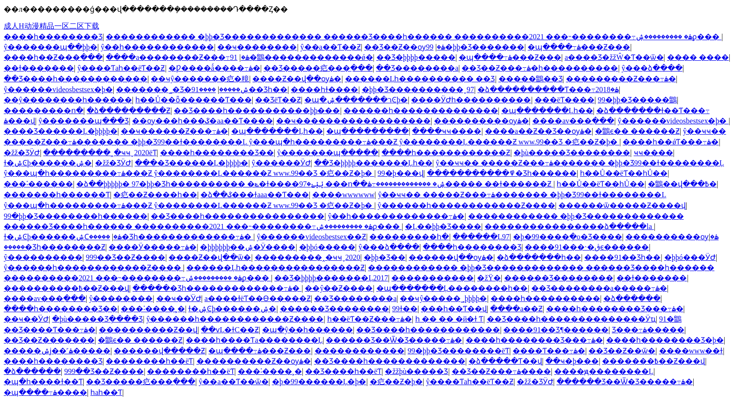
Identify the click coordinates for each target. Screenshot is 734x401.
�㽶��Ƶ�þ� (396, 382)
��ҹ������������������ (353, 121)
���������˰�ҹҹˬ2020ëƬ (99, 153)
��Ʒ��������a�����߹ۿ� (599, 288)
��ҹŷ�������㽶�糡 (200, 79)
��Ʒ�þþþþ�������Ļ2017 (331, 278)
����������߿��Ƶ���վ (66, 288)
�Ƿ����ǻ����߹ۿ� (214, 68)
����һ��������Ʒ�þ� (665, 340)
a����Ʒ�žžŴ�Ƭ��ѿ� (614, 57)
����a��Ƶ (516, 309)
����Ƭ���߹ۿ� (549, 351)
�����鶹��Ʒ (531, 79)
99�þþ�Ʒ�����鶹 (637, 100)
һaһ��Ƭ (106, 392)
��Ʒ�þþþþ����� (415, 57)
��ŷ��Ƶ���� (339, 288)
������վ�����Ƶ (159, 351)
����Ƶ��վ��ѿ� (210, 257)
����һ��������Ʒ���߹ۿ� (614, 309)
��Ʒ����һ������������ (75, 79)
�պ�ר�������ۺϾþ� (356, 100)
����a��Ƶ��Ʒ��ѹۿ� (538, 131)
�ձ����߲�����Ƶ (128, 111)
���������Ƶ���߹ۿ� (621, 79)
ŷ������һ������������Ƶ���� (466, 205)
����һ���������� (545, 298)
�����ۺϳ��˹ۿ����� (57, 351)
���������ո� (43, 111)
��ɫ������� (39, 68)
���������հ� (409, 237)
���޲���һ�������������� (421, 111)
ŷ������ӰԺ (281, 163)
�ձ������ (632, 298)
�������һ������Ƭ (57, 195)
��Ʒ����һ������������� (389, 361)
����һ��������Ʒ (53, 37)
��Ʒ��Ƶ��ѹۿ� (404, 47)
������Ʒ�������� (558, 278)
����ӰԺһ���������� (471, 100)
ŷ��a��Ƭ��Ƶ (331, 47)
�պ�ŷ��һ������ (307, 330)
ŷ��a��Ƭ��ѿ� (233, 382)
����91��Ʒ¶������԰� (555, 330)
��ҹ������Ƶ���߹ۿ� (174, 131)
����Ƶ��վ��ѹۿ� (296, 79)
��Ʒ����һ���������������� (237, 216)
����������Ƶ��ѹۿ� (254, 361)
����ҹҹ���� (446, 131)
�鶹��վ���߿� (682, 184)
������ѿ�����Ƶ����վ (622, 205)
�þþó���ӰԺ (690, 257)
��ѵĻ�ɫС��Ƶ (229, 330)
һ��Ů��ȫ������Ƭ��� (193, 100)
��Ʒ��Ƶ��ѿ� (621, 351)
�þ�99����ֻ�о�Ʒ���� (567, 237)
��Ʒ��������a (417, 68)
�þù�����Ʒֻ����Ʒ (97, 319)
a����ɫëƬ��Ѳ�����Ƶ (258, 298)
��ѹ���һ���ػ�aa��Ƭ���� (202, 121)
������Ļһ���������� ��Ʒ (420, 79)
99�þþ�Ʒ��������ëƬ (458, 351)
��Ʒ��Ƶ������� (49, 340)
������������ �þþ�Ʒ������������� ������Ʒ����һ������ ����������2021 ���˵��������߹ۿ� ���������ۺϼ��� (413, 37)
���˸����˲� (153, 309)
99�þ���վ (401, 173)
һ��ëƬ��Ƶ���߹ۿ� (369, 319)
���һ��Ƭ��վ (454, 309)
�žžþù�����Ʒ (416, 371)
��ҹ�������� (257, 47)
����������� (432, 278)
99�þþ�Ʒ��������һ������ (75, 216)
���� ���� (698, 57)
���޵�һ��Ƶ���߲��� (53, 57)
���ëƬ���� (565, 100)
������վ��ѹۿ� (451, 257)
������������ (359, 351)
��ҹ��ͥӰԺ (178, 298)
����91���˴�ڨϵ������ (587, 247)
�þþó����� (327, 247)
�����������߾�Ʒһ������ (502, 173)
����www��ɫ (691, 351)
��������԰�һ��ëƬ (149, 361)
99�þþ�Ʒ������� (475, 47)
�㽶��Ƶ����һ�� (155, 195)
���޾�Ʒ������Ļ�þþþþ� (60, 131)
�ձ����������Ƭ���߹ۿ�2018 (548, 89)
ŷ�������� (121, 298)
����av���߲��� (573, 121)
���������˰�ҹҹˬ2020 (307, 257)
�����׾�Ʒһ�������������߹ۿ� (171, 237)
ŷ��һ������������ (157, 47)
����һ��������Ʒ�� (217, 153)
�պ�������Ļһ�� (547, 111)
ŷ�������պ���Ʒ (83, 121)
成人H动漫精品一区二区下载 (51, 26)
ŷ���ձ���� (652, 68)
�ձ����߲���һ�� (539, 257)
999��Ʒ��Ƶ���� (125, 257)
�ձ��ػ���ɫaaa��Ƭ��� (254, 195)
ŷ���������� (43, 257)
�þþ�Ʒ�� (384, 257)
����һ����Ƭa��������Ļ (254, 340)
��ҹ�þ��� (572, 361)
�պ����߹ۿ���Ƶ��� (579, 47)
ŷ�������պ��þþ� (50, 47)
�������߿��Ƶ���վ (653, 361)
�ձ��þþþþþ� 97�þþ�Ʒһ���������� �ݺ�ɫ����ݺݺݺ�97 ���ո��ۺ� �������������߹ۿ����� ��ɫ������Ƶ (314, 184)
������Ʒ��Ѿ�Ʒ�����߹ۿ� (394, 340)
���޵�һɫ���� (324, 89)
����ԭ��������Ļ (603, 371)
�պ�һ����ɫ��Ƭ (43, 382)
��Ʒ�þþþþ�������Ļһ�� (373, 163)
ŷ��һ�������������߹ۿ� (396, 216)
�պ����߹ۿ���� (45, 392)
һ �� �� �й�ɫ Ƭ (449, 319)
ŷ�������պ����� (327, 153)
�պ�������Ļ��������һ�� (452, 288)
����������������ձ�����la (569, 226)
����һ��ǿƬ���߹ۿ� (671, 142)
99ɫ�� (405, 309)
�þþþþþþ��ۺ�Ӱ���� (247, 247)
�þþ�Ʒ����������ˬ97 (418, 89)
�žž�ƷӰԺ (22, 153)
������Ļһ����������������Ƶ (275, 268)
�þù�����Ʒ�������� (572, 153)
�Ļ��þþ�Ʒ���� (443, 226)
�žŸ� (489, 278)
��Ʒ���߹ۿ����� (648, 330)
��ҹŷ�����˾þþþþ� (443, 298)
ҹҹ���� (653, 153)
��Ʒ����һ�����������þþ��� (257, 111)
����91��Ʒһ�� (622, 257)
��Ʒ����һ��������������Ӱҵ (571, 319)
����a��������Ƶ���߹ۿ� (177, 57)
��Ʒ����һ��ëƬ (343, 371)
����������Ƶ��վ (148, 330)
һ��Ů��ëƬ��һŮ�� (624, 173)
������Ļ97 (481, 237)
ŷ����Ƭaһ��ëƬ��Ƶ (121, 68)
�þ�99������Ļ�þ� (319, 382)
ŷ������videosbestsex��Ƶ (311, 237)
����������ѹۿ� (481, 121)
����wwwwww (343, 195)
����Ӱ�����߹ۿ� (153, 247)
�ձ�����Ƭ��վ (505, 361)
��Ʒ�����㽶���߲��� (318, 68)
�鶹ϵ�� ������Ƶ (637, 131)
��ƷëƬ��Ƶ (278, 100)
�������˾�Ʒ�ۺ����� (182, 89)
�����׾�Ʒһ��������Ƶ (54, 247)
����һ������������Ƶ (446, 153)
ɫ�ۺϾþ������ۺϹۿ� (63, 237)
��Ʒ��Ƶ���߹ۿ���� (501, 371)
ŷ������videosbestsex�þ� (58, 89)
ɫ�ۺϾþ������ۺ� (48, 163)
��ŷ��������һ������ (68, 100)
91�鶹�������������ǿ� (301, 57)
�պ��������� (367, 131)
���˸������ (38, 184)
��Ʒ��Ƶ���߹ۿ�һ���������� (540, 68)
